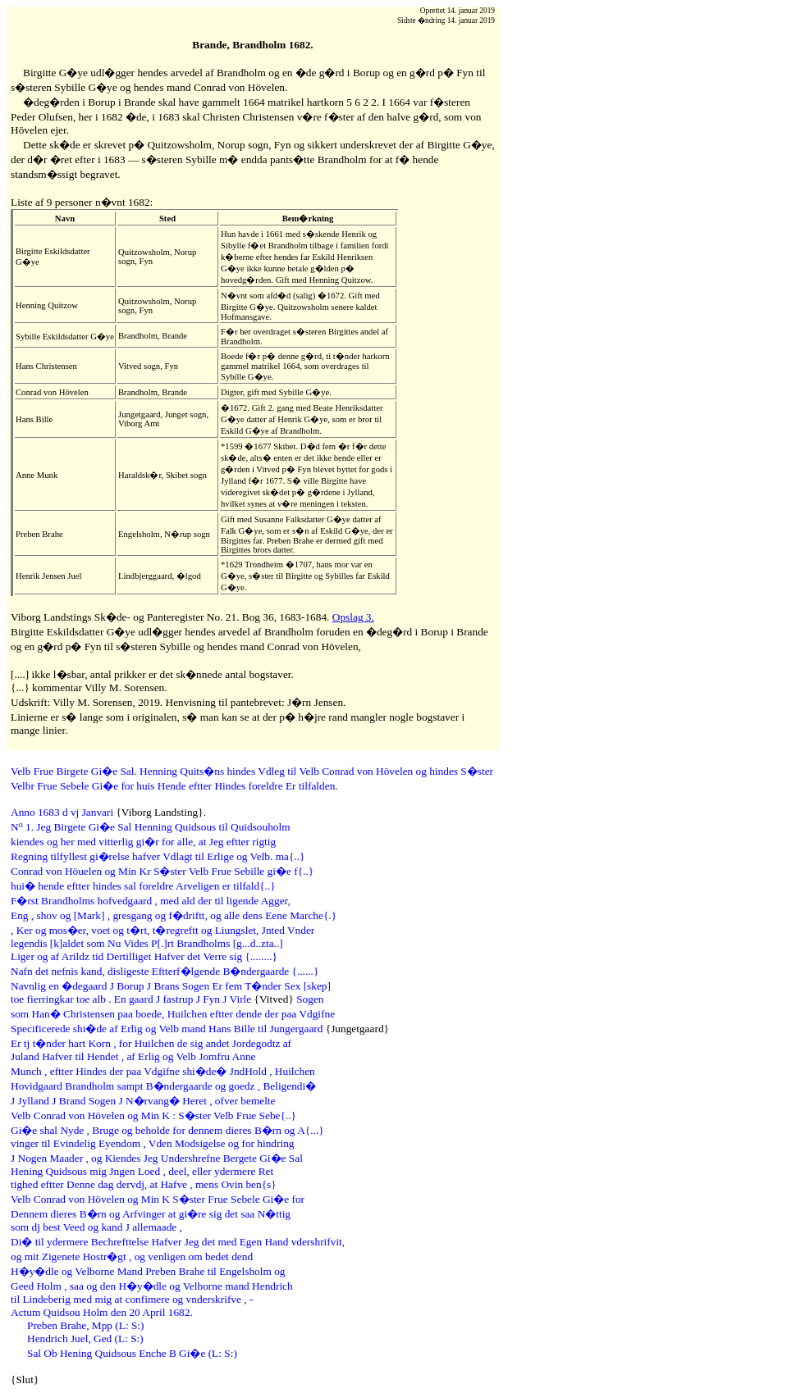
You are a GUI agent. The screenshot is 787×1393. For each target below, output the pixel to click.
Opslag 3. (353, 617)
